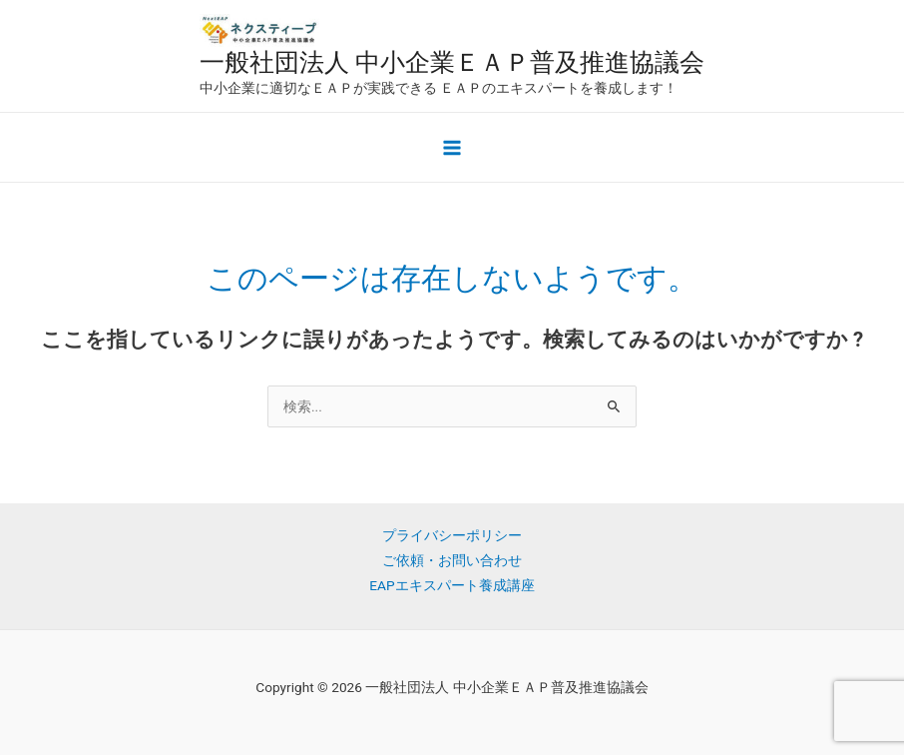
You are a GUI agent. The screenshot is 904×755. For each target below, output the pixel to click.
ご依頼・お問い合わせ (452, 560)
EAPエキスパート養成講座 (451, 585)
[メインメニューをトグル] (452, 147)
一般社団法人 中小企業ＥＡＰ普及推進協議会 (452, 62)
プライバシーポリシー (452, 535)
